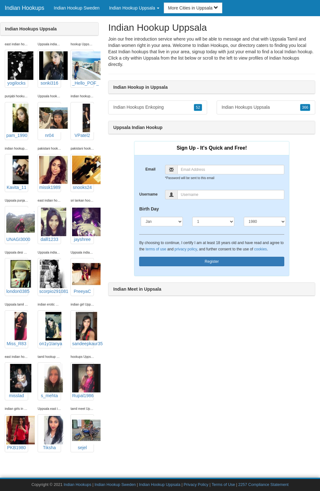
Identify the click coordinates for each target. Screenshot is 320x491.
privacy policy (186, 249)
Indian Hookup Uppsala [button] (134, 7)
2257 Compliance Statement (263, 484)
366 (305, 107)
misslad (17, 381)
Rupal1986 (83, 381)
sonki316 (50, 68)
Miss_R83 (17, 329)
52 (198, 107)
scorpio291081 (50, 277)
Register (212, 261)
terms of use (155, 249)
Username (148, 194)
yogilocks (17, 68)
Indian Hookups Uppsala (266, 107)
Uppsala (151, 58)
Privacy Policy (196, 484)
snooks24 (83, 173)
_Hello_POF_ (83, 68)
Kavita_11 (17, 173)
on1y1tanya (50, 329)
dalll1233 (50, 225)
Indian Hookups (24, 8)
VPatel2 (83, 121)
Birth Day (149, 208)
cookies (260, 249)
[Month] (162, 221)
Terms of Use (223, 484)
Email (150, 169)
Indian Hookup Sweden (77, 7)
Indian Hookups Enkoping (157, 107)
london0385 (17, 277)
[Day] (213, 221)
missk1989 (50, 173)
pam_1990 (17, 121)
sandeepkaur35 (83, 329)
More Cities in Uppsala (193, 7)
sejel (83, 433)
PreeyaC (83, 277)
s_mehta (50, 381)
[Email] (230, 169)
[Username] (230, 194)
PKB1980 (17, 433)
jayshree (83, 225)
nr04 (50, 121)
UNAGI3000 (17, 225)
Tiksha (50, 433)
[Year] (265, 221)
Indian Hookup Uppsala (159, 484)
